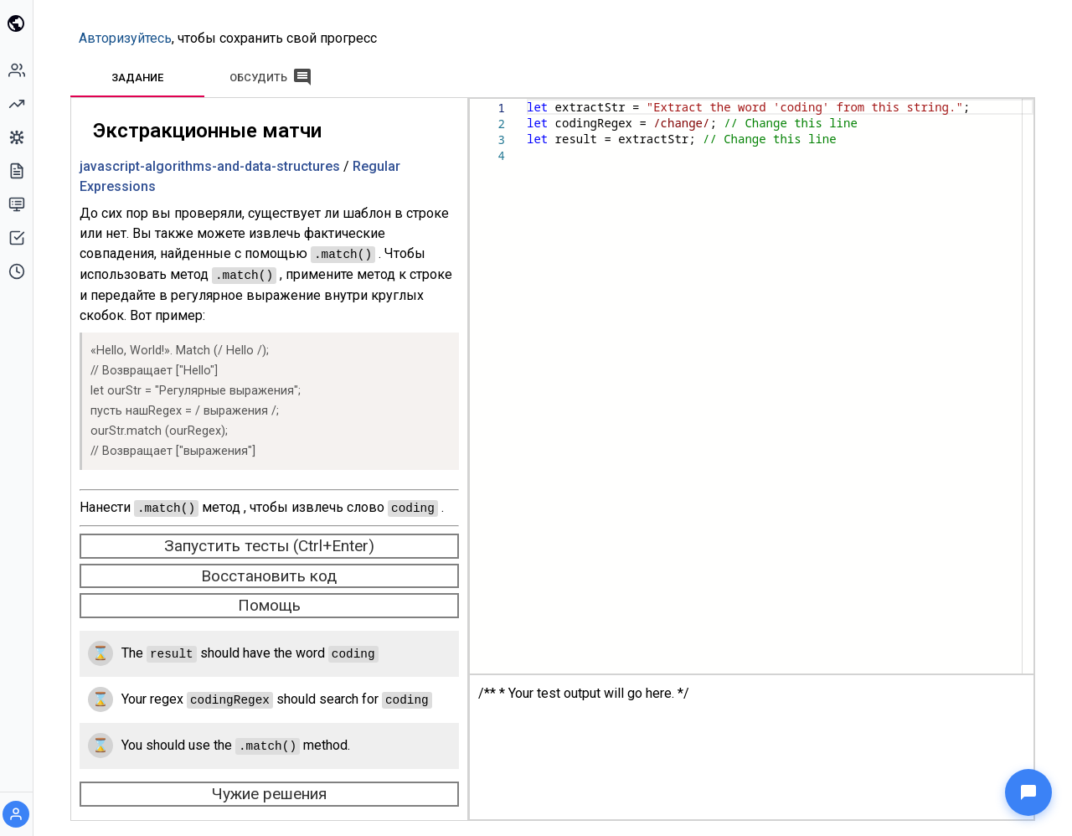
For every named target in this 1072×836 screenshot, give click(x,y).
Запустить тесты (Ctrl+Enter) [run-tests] (273, 543)
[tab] (141, 77)
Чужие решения (272, 788)
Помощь (272, 602)
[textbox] (530, 99)
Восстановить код (272, 573)
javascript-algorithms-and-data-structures (213, 166)
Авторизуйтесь (128, 38)
